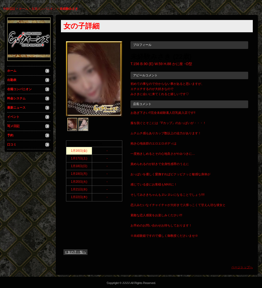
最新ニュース (16, 107)
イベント (13, 117)
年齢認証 (9, 9)
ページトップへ (242, 267)
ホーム (23, 9)
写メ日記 (13, 126)
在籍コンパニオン (43, 9)
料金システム (16, 98)
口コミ (11, 144)
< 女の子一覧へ (75, 252)
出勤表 (11, 80)
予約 (10, 135)
